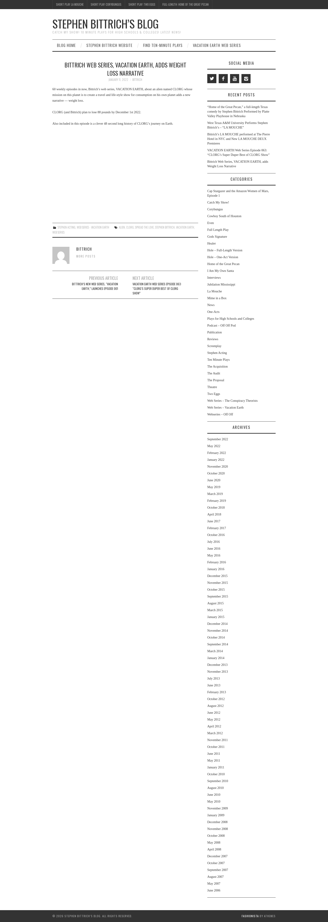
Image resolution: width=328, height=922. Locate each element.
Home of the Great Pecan (223, 264)
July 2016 (213, 541)
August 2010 (215, 788)
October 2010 (216, 774)
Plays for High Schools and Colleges (230, 318)
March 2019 (215, 494)
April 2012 (214, 726)
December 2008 (217, 822)
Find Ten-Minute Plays (162, 45)
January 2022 (215, 459)
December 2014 (217, 624)
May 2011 (213, 760)
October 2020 (216, 473)
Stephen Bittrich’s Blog (105, 23)
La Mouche (214, 291)
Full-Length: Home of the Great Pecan (185, 4)
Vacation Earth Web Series (217, 45)
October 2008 (216, 835)
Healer (211, 243)
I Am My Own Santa (220, 271)
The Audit (213, 373)
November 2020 (217, 466)
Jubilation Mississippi (221, 284)
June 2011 (213, 753)
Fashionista (250, 916)
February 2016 (216, 562)
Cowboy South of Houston (224, 216)
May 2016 (213, 555)
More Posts (86, 256)
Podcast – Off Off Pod (221, 325)
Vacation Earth (185, 227)
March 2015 (215, 610)
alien (122, 227)
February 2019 (216, 500)
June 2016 (213, 548)
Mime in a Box (216, 298)
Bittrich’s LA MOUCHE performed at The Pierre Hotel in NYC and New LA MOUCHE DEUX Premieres (238, 139)
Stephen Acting (66, 227)
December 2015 (217, 576)
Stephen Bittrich (165, 227)
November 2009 (217, 808)
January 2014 (215, 658)
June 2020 (213, 480)
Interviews (214, 277)
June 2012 (213, 712)
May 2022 (213, 446)
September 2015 (217, 596)
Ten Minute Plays (218, 359)
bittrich (137, 79)
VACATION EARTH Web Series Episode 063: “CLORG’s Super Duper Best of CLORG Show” (157, 288)
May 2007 (213, 883)
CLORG (130, 227)
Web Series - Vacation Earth (93, 227)
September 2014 (217, 644)
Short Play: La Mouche (70, 4)
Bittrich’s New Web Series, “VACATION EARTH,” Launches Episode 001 (95, 286)
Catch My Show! (218, 202)
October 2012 (216, 699)
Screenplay (214, 346)
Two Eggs (213, 394)
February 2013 (216, 692)
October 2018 (216, 507)
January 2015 (215, 617)
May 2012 (213, 719)
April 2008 (214, 849)
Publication (214, 332)
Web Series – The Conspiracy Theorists (232, 400)
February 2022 (216, 453)
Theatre (212, 387)
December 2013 (217, 665)
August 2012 (215, 706)
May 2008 (213, 842)
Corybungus (215, 209)
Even (210, 223)
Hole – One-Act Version (222, 257)
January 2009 (215, 815)
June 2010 (213, 794)
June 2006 (213, 890)
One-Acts (213, 312)
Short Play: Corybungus (106, 4)
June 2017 (213, 521)
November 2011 (217, 740)
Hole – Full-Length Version (224, 250)
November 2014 (217, 630)
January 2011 (215, 767)
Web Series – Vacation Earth (225, 407)
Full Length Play (218, 230)
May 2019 (213, 487)
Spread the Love (144, 227)
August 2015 (215, 603)
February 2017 (216, 528)
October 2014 (216, 637)
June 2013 (213, 685)
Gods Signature (217, 236)
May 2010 (213, 801)
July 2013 (213, 678)
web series (58, 232)
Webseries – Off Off (220, 414)
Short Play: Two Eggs (141, 4)
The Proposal (215, 380)
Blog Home (66, 45)
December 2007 (217, 856)
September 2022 (217, 439)
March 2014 (215, 651)
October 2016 (216, 535)
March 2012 (215, 733)
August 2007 (215, 876)
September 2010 (217, 781)
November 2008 (217, 829)
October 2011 (216, 747)
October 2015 (216, 589)
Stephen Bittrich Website (109, 45)
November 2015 (217, 583)
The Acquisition (217, 366)
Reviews (212, 339)
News (211, 305)
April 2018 (214, 514)
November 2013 (217, 671)
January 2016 (215, 569)
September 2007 (217, 870)
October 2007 (216, 863)
